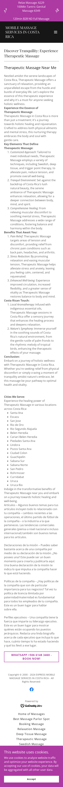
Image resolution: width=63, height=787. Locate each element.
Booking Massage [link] (31, 724)
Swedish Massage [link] (31, 744)
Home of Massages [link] (31, 714)
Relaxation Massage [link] (31, 729)
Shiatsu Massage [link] (31, 754)
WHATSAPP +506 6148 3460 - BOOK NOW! (31, 656)
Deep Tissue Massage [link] (31, 734)
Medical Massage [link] (31, 759)
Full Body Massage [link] (31, 749)
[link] (23, 37)
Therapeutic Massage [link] (31, 739)
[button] (55, 32)
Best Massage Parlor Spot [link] (31, 719)
